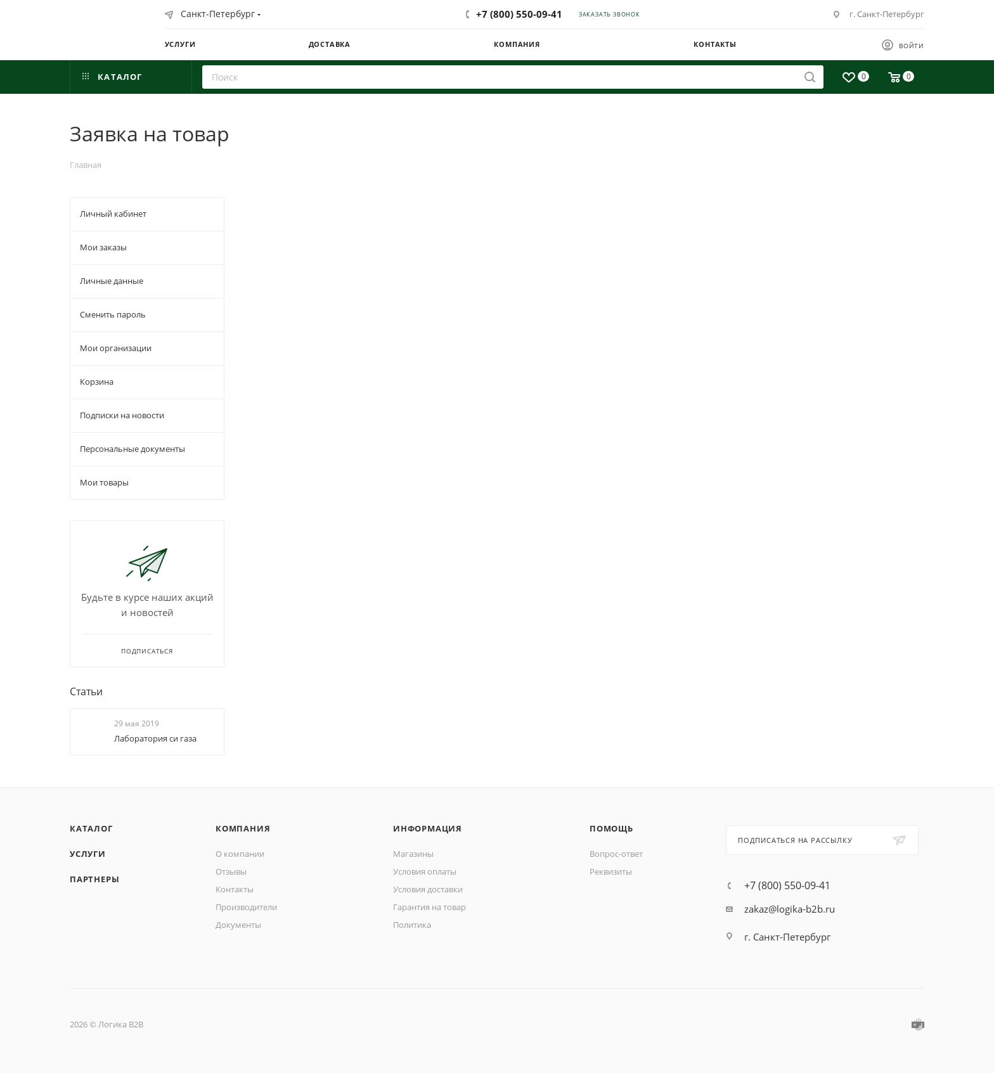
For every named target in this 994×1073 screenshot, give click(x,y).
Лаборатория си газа (155, 738)
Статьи (86, 691)
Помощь (611, 828)
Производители (246, 907)
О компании (240, 853)
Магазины (413, 853)
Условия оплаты (424, 871)
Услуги (88, 853)
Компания (243, 828)
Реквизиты (611, 871)
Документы (238, 924)
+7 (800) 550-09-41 (519, 14)
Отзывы (231, 871)
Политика (412, 924)
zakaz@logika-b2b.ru (789, 909)
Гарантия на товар (429, 907)
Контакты (235, 889)
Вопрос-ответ (616, 853)
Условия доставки (428, 889)
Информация (427, 828)
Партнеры (94, 879)
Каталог (91, 828)
